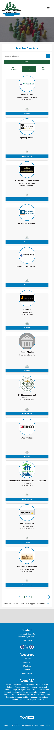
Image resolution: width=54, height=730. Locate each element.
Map (42, 68)
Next (49, 597)
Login (48, 604)
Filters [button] (27, 62)
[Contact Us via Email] (31, 647)
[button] (48, 56)
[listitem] (27, 95)
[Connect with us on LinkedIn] (27, 647)
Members (27, 666)
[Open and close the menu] (37, 8)
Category (13, 68)
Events (27, 670)
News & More (27, 673)
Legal (47, 725)
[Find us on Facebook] (22, 647)
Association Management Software (27, 718)
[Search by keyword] (25, 56)
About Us (27, 659)
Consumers (27, 662)
